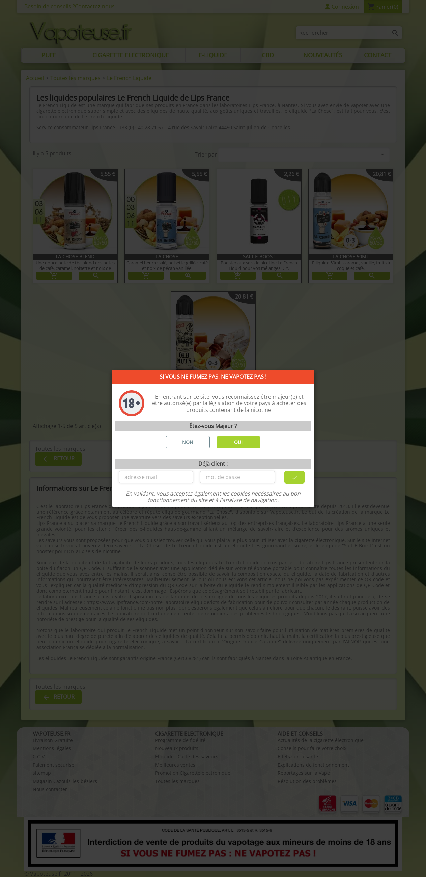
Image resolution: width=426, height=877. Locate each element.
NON (187, 442)
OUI (238, 442)
